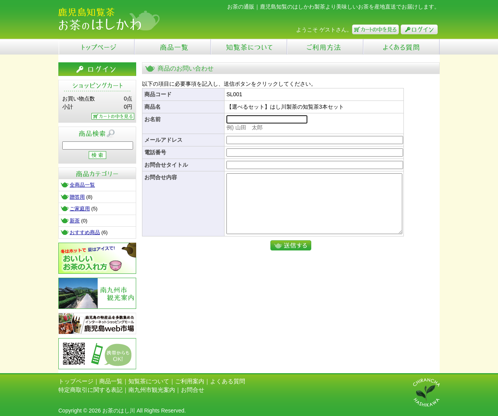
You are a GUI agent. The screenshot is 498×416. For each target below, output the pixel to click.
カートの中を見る (375, 29)
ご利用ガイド (325, 47)
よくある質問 (401, 47)
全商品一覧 (82, 185)
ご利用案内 (189, 381)
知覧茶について (249, 47)
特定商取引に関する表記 (90, 389)
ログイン (419, 29)
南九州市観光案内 (97, 293)
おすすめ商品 (85, 232)
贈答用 (77, 197)
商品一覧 (173, 47)
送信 (290, 257)
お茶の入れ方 (97, 258)
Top (96, 47)
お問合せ (192, 389)
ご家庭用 (80, 209)
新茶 (75, 221)
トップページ (75, 381)
